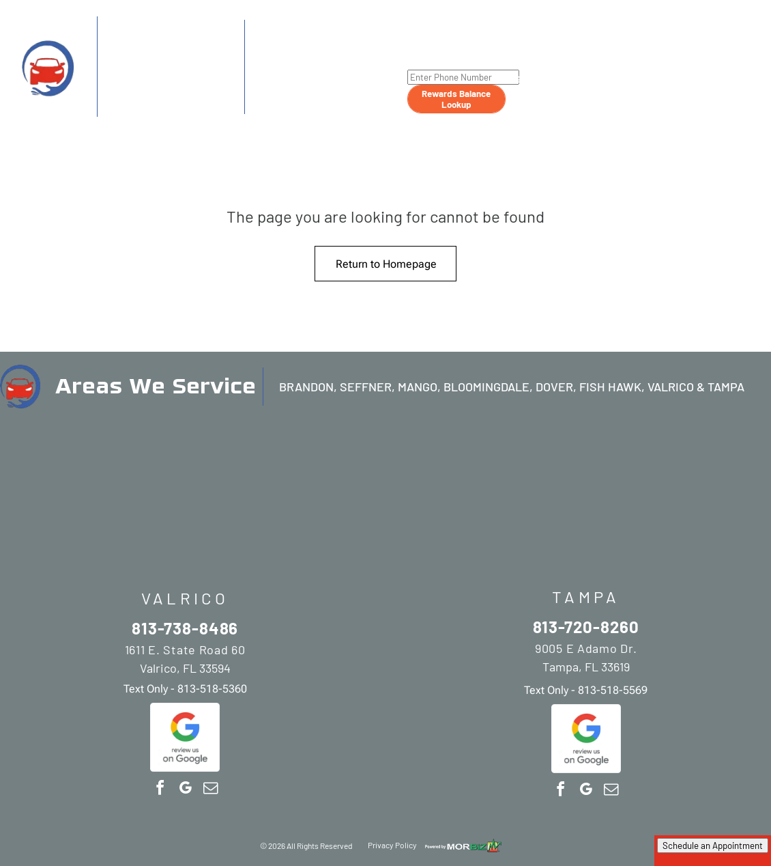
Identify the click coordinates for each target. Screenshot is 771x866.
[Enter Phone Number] (463, 77)
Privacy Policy (392, 845)
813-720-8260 (309, 50)
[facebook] (160, 789)
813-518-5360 (201, 106)
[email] (210, 789)
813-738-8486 (157, 49)
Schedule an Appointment (713, 845)
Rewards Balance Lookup (456, 99)
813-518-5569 (349, 104)
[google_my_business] (185, 789)
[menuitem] (528, 55)
